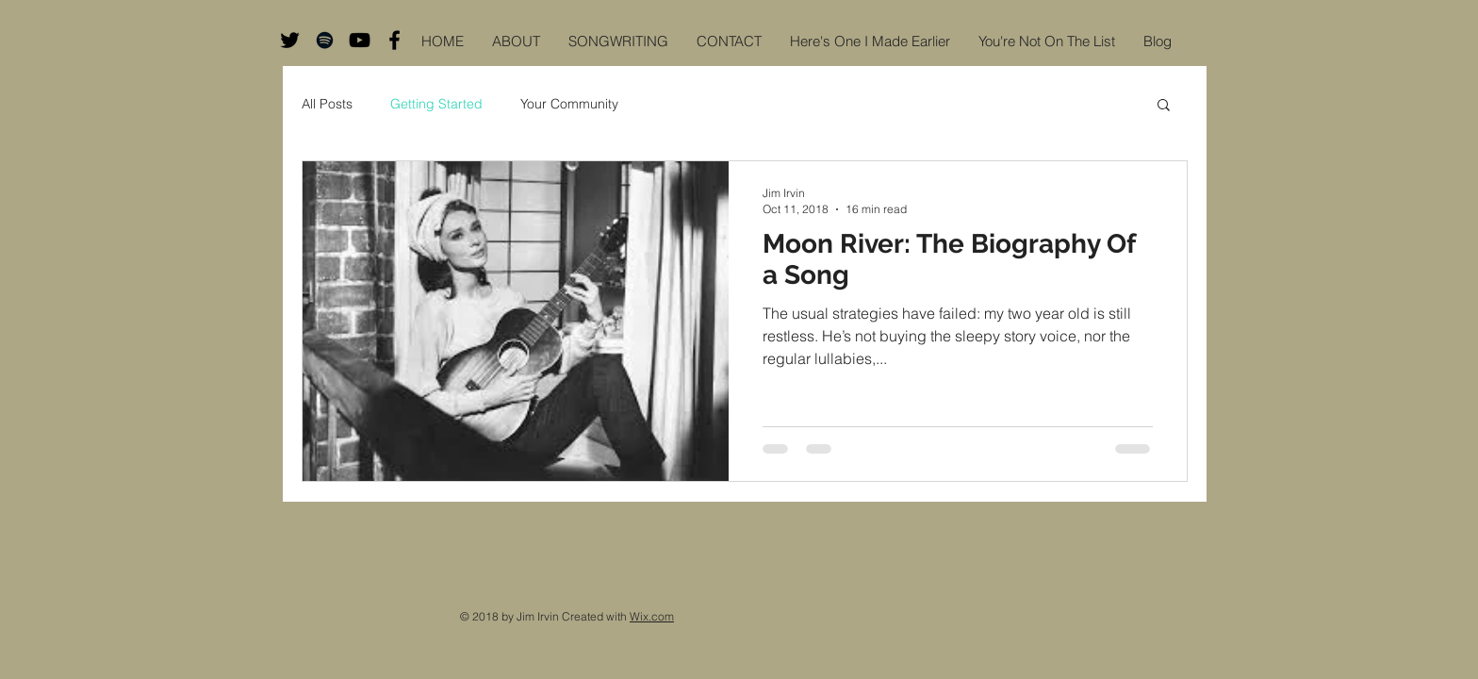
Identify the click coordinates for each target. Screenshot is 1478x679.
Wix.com (652, 616)
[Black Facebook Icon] (394, 40)
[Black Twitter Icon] (290, 40)
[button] (1164, 106)
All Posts (327, 103)
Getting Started (436, 103)
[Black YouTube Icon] (359, 40)
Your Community (569, 103)
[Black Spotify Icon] (324, 40)
